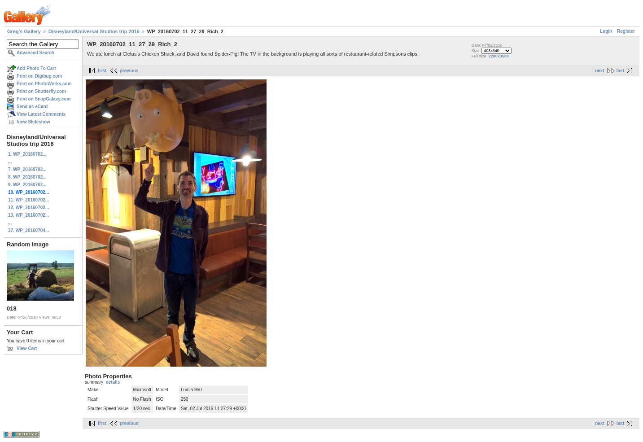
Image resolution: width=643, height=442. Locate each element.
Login (606, 31)
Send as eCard (32, 106)
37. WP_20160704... (28, 230)
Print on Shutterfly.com (41, 91)
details (113, 382)
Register (626, 31)
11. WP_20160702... (28, 199)
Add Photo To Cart (36, 68)
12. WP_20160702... (28, 207)
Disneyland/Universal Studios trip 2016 (94, 31)
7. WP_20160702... (27, 169)
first (102, 70)
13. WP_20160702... (28, 215)
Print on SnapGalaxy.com (43, 98)
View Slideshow (33, 121)
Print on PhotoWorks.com (44, 83)
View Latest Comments (41, 114)
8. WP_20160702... (27, 177)
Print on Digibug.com (39, 76)
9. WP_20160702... (27, 184)
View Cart (27, 348)
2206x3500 (499, 56)
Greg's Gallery (24, 31)
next (599, 70)
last (620, 70)
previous (129, 70)
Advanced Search (35, 52)
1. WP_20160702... (27, 154)
